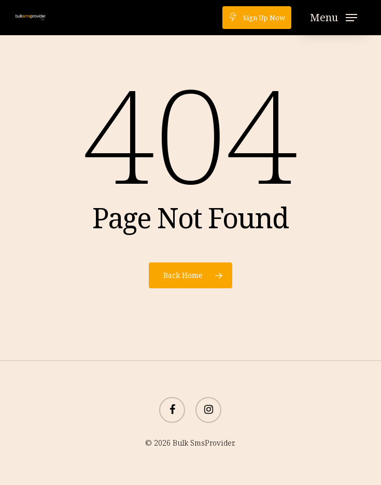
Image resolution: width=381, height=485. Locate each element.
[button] (333, 17)
